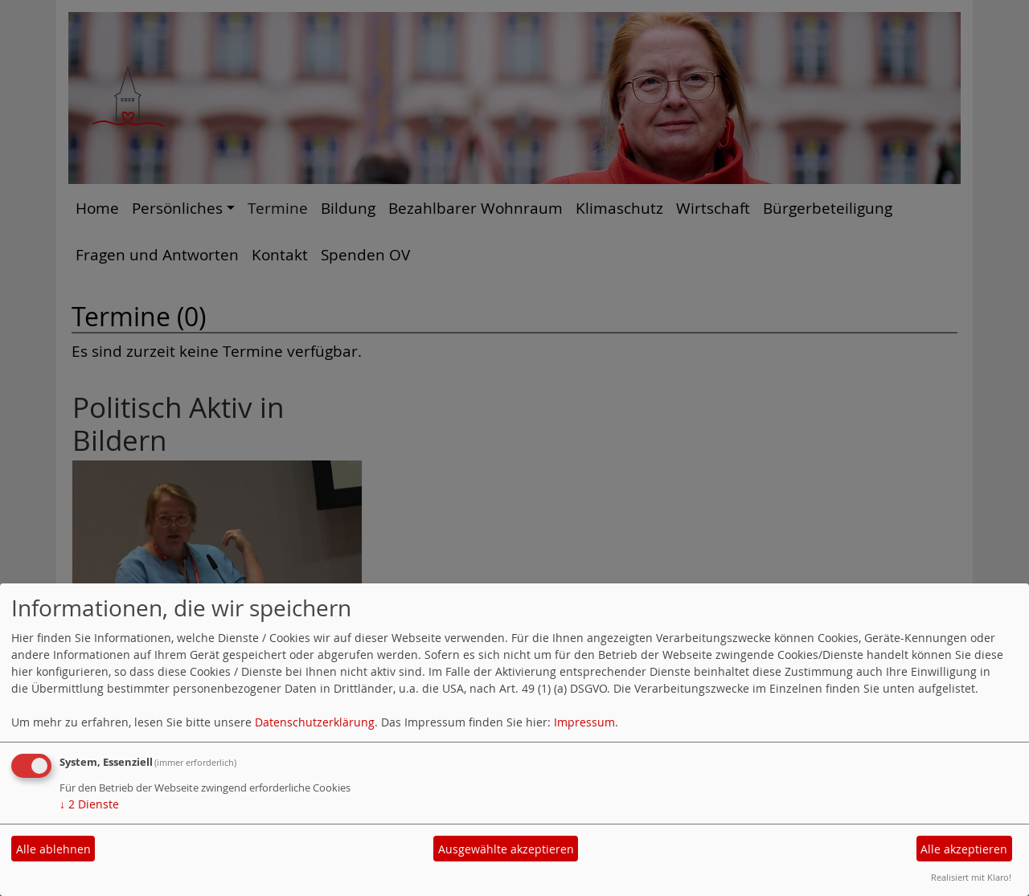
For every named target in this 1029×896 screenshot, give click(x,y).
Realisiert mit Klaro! (971, 877)
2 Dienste (89, 804)
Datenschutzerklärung (315, 722)
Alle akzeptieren (963, 849)
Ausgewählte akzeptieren (506, 849)
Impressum (584, 722)
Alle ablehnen (53, 849)
